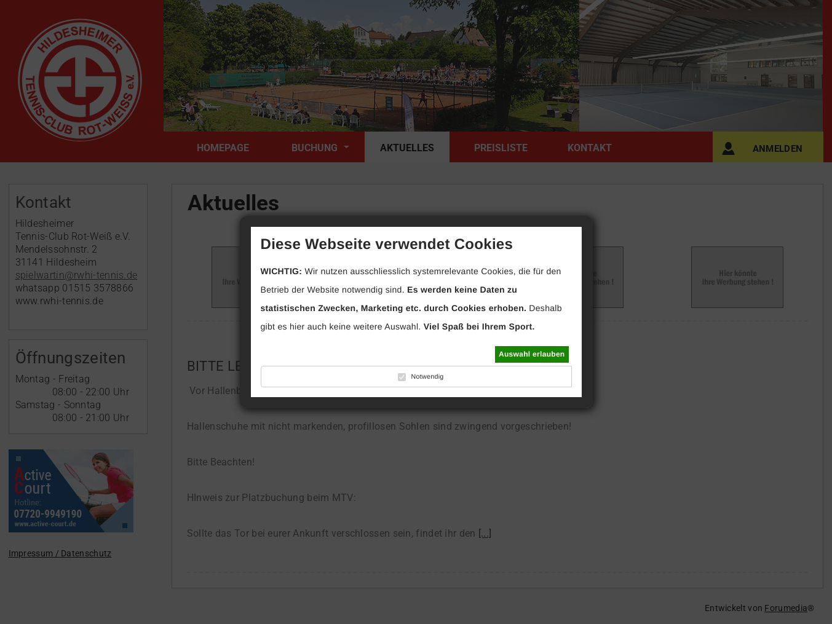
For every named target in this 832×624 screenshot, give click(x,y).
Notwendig (427, 377)
